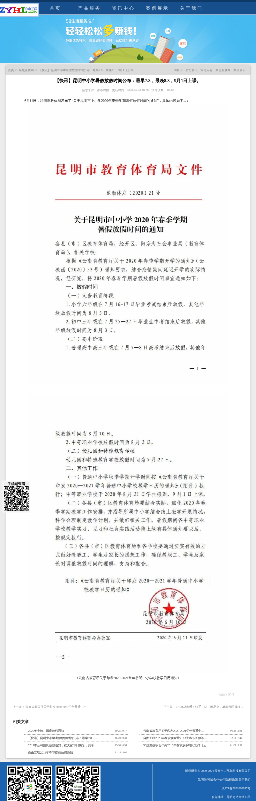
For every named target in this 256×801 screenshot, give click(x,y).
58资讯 (178, 70)
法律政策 (232, 779)
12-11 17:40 (236, 738)
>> (16, 70)
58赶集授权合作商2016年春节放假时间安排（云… (176, 745)
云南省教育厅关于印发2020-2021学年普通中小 (55, 707)
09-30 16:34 (121, 745)
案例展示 (157, 8)
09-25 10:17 (121, 730)
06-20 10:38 (236, 730)
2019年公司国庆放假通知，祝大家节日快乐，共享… (62, 745)
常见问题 (206, 70)
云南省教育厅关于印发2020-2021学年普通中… (173, 731)
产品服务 (89, 8)
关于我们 (191, 8)
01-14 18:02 (121, 752)
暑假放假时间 (136, 101)
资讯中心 (123, 8)
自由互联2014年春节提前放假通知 (50, 752)
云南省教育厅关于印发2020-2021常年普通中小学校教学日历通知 (128, 678)
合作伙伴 (219, 779)
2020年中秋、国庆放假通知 (46, 731)
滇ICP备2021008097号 (236, 788)
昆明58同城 (205, 779)
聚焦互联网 (26, 70)
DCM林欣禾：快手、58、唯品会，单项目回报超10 (209, 707)
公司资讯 (192, 70)
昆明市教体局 (50, 101)
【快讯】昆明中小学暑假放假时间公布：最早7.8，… (63, 738)
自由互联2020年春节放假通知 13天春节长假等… (175, 738)
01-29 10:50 (236, 745)
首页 (55, 8)
